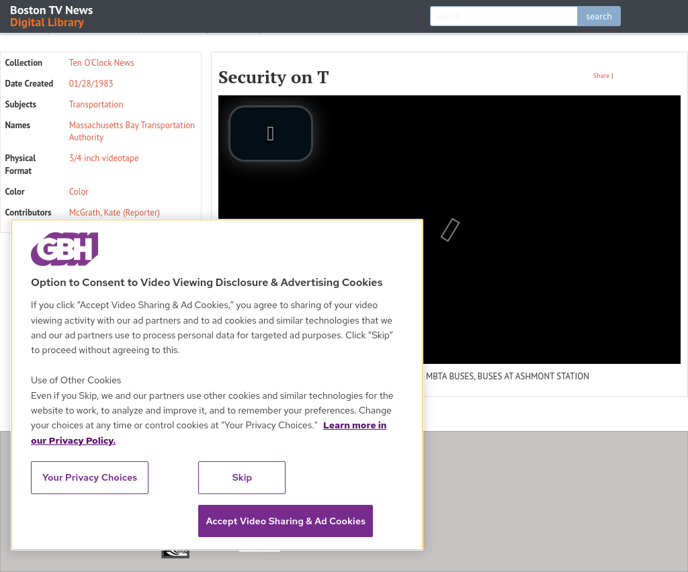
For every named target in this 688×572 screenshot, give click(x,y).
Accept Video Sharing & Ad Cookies (286, 521)
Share (601, 75)
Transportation (96, 104)
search (599, 16)
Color (79, 191)
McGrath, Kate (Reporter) (114, 212)
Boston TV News (52, 15)
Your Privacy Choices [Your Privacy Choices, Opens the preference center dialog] (90, 477)
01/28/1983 (91, 83)
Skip (242, 477)
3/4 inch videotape (104, 158)
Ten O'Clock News (101, 62)
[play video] (270, 133)
